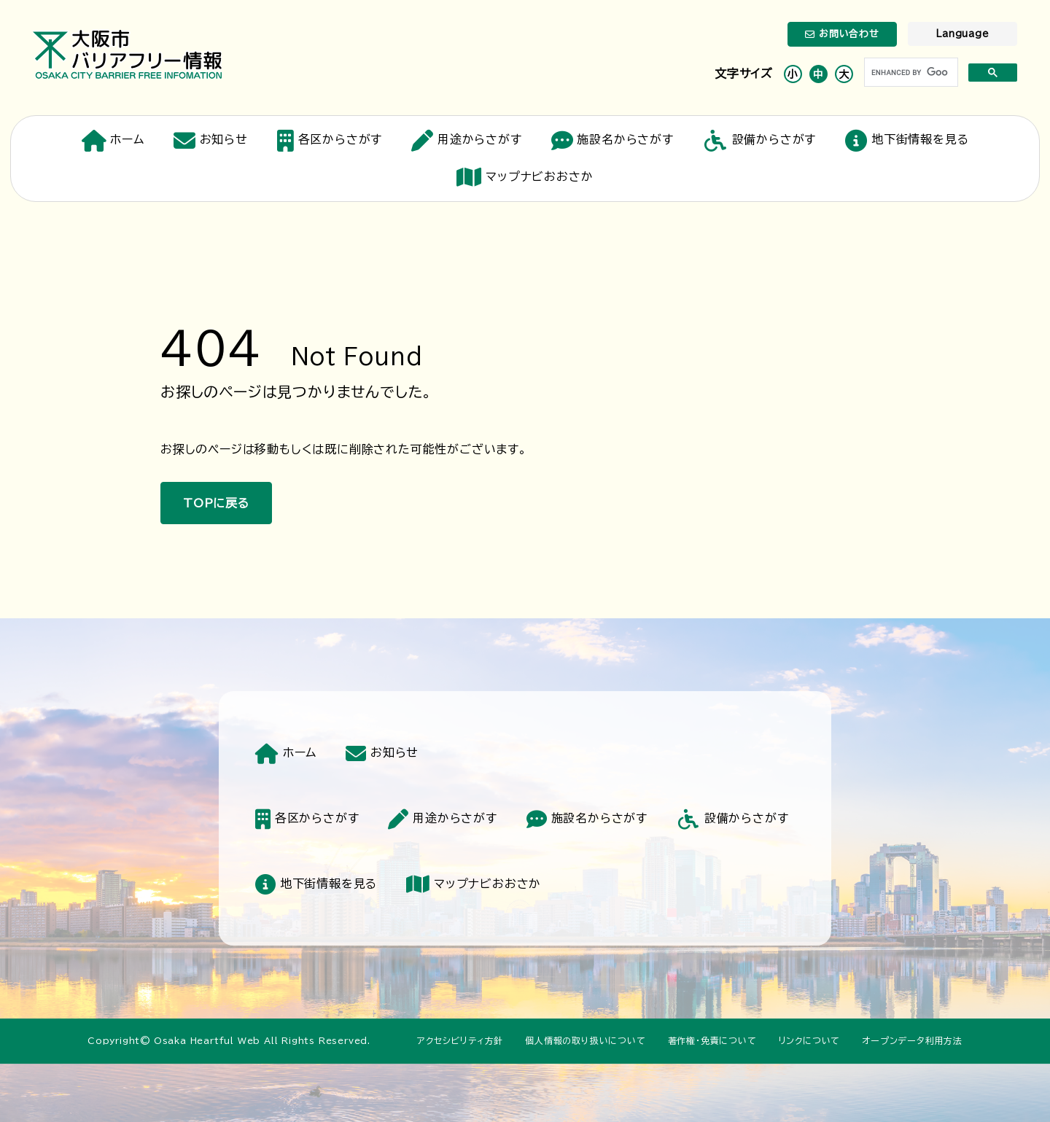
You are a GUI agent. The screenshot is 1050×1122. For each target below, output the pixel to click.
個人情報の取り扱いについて (585, 1040)
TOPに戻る (216, 503)
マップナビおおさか (524, 177)
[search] (909, 72)
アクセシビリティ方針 (460, 1040)
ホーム (113, 141)
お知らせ (211, 141)
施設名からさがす (612, 141)
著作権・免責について (712, 1040)
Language (962, 34)
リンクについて (810, 1040)
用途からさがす (466, 141)
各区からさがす (329, 141)
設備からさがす (759, 141)
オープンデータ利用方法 (912, 1040)
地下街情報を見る (906, 141)
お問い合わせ (842, 34)
